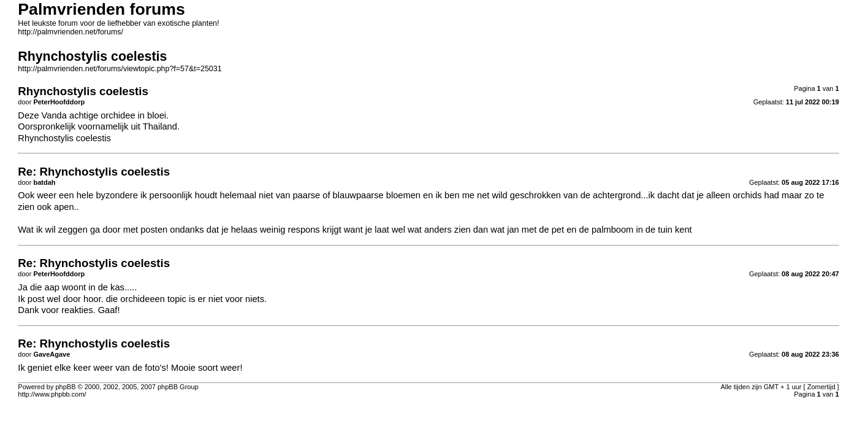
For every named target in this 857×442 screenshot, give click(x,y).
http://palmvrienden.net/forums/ (70, 32)
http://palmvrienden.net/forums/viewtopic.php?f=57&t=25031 (119, 68)
